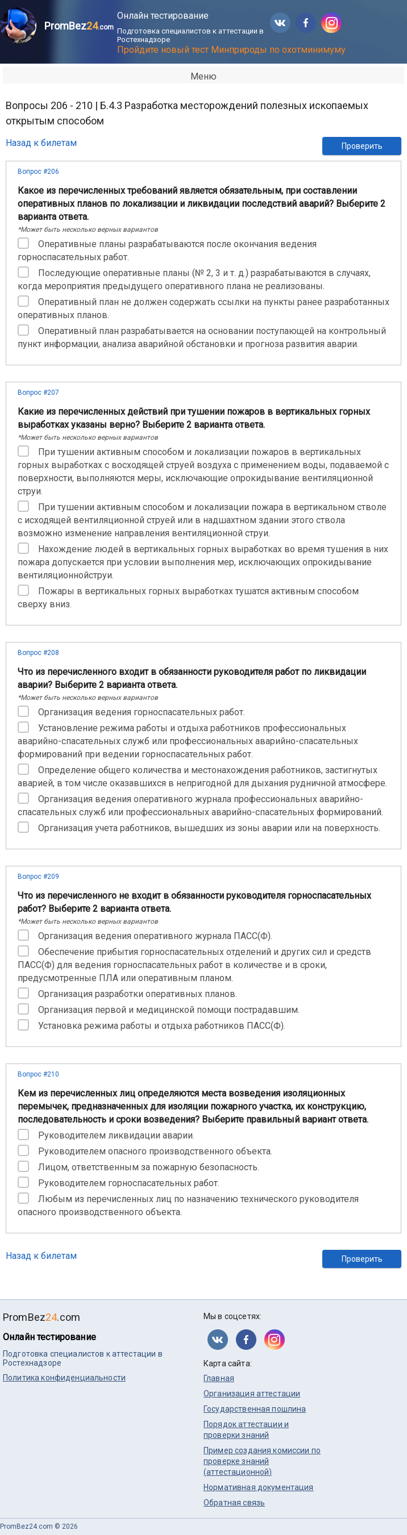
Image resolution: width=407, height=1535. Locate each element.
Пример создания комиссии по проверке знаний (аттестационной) (262, 1461)
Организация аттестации (252, 1393)
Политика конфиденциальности (64, 1377)
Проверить (362, 146)
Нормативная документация (259, 1487)
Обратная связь (234, 1502)
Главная (219, 1378)
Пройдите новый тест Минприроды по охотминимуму (231, 49)
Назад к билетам (41, 142)
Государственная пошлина (255, 1408)
